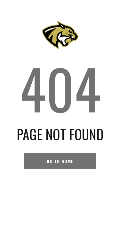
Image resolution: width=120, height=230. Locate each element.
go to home (60, 161)
